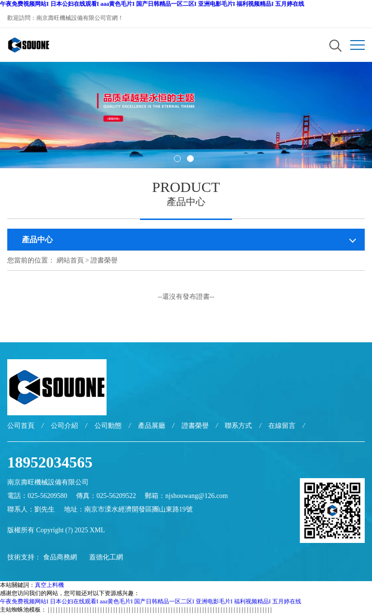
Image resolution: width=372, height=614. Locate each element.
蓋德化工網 (106, 557)
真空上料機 (49, 585)
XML (97, 530)
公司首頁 (20, 425)
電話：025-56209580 (37, 495)
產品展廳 (151, 425)
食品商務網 (60, 557)
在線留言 (281, 425)
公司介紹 (64, 425)
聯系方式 (238, 425)
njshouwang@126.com (196, 495)
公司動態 (108, 425)
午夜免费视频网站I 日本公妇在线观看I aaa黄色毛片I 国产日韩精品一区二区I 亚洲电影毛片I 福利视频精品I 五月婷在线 (152, 3)
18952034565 (50, 462)
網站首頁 (70, 260)
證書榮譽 (104, 260)
